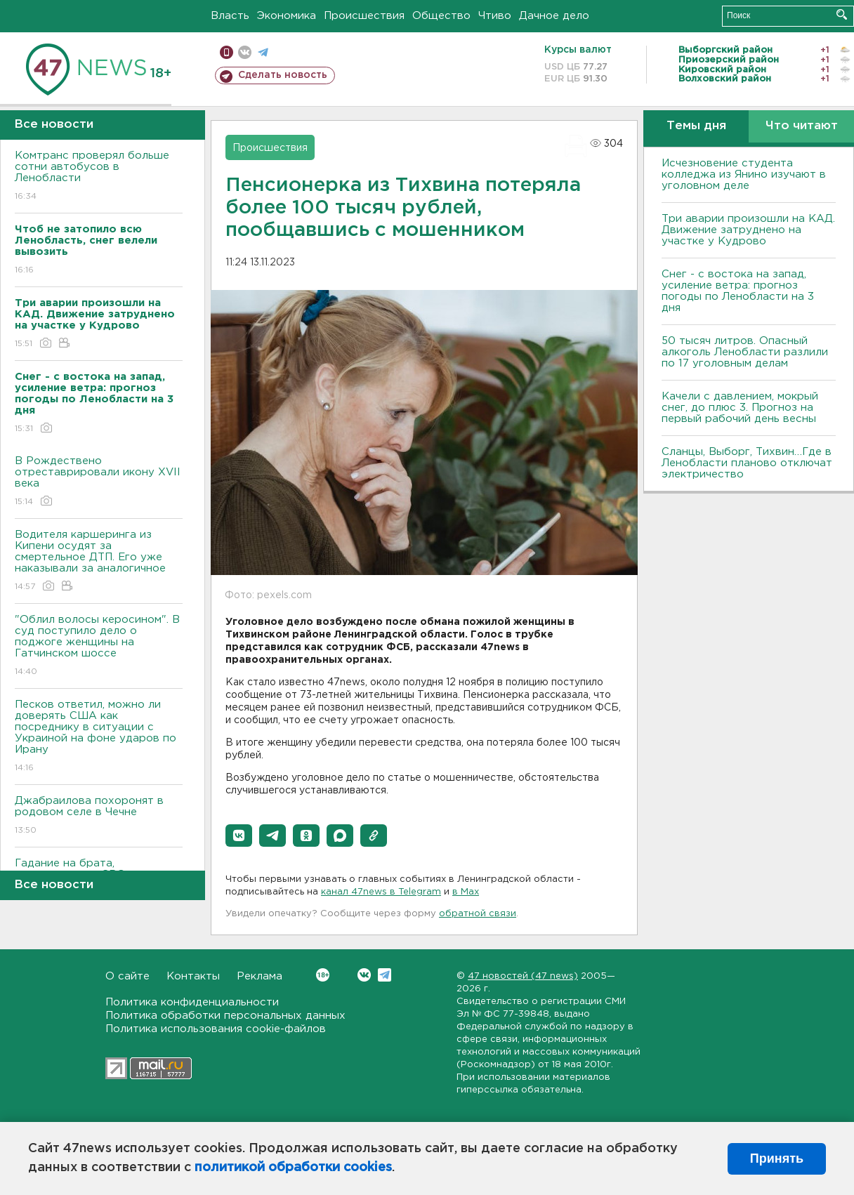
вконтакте (244, 52)
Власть (230, 15)
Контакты (193, 976)
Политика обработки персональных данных (225, 1015)
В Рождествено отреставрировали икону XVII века (99, 482)
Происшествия (364, 15)
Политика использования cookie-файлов (215, 1029)
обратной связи (477, 914)
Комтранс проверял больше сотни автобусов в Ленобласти (99, 176)
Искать (841, 14)
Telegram (384, 975)
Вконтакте (322, 975)
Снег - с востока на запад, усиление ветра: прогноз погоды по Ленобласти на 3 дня (738, 291)
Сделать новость (282, 75)
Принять (776, 1158)
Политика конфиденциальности (192, 1002)
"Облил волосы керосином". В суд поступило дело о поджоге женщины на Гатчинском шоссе (99, 646)
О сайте (127, 976)
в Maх (465, 892)
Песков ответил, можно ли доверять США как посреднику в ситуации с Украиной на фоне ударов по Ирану (99, 737)
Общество (441, 15)
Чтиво (494, 15)
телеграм (263, 52)
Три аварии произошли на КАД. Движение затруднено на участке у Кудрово (748, 230)
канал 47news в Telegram (381, 892)
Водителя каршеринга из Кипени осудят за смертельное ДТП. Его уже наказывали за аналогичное (99, 561)
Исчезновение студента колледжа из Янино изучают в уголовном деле (744, 174)
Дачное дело (554, 15)
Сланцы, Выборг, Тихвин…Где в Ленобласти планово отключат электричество (747, 463)
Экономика (286, 15)
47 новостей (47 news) (523, 976)
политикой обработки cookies (293, 1167)
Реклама (259, 976)
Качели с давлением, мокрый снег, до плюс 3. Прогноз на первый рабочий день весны (740, 407)
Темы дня (696, 126)
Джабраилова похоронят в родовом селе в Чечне (99, 816)
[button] (238, 835)
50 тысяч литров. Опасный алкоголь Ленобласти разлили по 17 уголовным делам (745, 352)
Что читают (802, 126)
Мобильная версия (226, 52)
